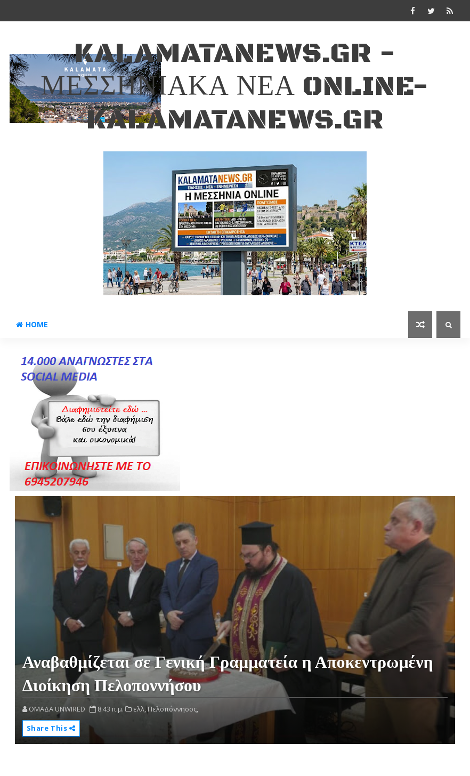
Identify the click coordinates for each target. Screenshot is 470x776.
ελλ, (139, 709)
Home (32, 324)
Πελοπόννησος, (173, 709)
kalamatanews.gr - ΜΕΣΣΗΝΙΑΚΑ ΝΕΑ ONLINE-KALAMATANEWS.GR (234, 87)
